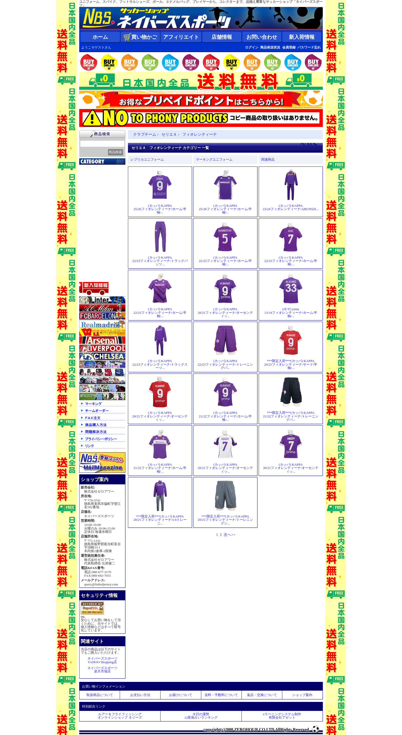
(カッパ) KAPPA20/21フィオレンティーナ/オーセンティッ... (225, 295)
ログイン (251, 47)
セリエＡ (169, 134)
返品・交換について (262, 695)
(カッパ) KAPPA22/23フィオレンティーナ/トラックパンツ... (160, 243)
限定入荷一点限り (97, 187)
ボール (87, 264)
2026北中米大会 (95, 168)
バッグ (87, 258)
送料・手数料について (221, 695)
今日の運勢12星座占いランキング (201, 715)
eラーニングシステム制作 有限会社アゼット (282, 715)
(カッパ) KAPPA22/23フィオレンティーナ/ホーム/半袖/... (225, 243)
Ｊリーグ (89, 200)
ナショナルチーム (97, 206)
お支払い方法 (140, 695)
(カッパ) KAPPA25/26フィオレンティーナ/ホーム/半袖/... (160, 191)
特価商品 (89, 277)
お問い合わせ (261, 37)
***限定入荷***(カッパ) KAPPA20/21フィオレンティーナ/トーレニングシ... (225, 502)
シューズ (89, 251)
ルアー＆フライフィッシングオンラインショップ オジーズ (120, 715)
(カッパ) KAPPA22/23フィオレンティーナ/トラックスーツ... (160, 347)
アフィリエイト (181, 37)
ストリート (91, 245)
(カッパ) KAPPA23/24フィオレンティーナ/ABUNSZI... (291, 190)
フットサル (91, 213)
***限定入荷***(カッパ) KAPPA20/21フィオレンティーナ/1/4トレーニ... (159, 502)
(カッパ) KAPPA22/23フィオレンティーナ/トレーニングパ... (225, 347)
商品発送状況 (270, 47)
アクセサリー (93, 270)
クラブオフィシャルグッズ (103, 181)
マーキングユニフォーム (214, 159)
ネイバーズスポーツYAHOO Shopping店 (102, 660)
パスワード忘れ (309, 47)
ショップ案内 (302, 695)
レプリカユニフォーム (147, 159)
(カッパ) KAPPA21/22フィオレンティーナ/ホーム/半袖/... (225, 398)
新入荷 (87, 174)
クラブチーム (93, 193)
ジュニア (89, 238)
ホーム (100, 37)
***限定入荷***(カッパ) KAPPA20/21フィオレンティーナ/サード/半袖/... (290, 347)
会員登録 (289, 47)
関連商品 (268, 159)
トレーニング (93, 219)
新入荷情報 (302, 37)
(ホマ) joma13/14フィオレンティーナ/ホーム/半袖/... (290, 295)
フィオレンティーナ (199, 134)
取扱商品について (99, 695)
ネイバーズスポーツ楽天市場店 (102, 669)
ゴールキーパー (95, 225)
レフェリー (91, 232)
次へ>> (230, 535)
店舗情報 (222, 37)
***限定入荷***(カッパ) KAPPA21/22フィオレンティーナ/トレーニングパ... (290, 398)
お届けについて (180, 695)
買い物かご (140, 37)
